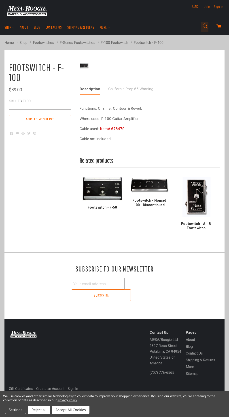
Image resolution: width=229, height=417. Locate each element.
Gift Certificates (21, 387)
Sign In (73, 387)
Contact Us (54, 27)
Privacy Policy (67, 400)
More (105, 27)
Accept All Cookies (70, 409)
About (24, 27)
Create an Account (50, 387)
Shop (9, 27)
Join (207, 7)
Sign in (218, 7)
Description (90, 99)
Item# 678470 (112, 139)
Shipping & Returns (80, 27)
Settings (15, 409)
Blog (37, 27)
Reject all (39, 409)
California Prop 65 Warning (130, 99)
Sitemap (192, 372)
